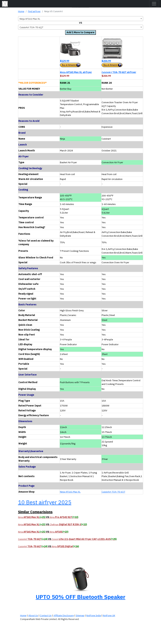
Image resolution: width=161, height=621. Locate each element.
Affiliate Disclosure (63, 615)
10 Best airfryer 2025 (44, 502)
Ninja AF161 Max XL (70, 491)
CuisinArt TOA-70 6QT (113, 491)
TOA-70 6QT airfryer (119, 72)
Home (21, 11)
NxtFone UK (109, 615)
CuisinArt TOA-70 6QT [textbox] (31, 27)
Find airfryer (34, 11)
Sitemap (80, 615)
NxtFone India (93, 615)
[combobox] (80, 18)
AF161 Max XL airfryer (76, 72)
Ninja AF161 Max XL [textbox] (30, 18)
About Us (33, 615)
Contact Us (46, 615)
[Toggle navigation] (154, 3)
